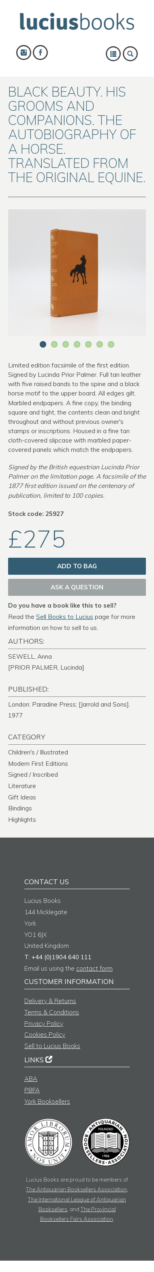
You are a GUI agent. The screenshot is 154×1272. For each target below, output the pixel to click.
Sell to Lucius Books (52, 1046)
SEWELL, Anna (30, 656)
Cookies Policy (44, 1034)
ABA (30, 1079)
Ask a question (77, 587)
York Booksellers (47, 1101)
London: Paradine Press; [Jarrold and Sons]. (69, 704)
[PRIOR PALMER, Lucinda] (46, 667)
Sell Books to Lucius (64, 617)
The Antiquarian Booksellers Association (76, 1189)
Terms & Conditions (51, 1012)
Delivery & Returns (50, 1001)
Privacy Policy (43, 1023)
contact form (94, 968)
